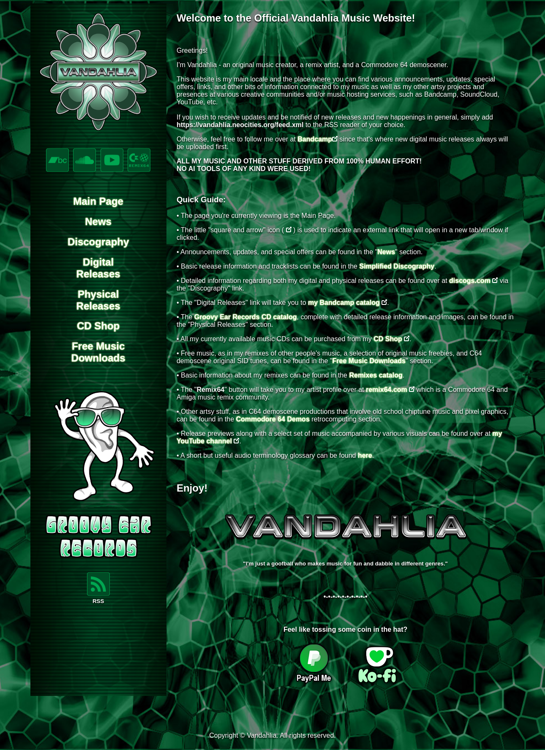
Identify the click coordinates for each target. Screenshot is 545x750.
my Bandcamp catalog (344, 302)
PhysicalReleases (98, 300)
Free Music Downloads (369, 360)
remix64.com (386, 389)
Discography (98, 241)
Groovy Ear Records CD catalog (245, 317)
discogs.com (469, 280)
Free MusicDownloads (98, 352)
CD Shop (98, 326)
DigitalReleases (98, 268)
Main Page (98, 201)
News (98, 221)
